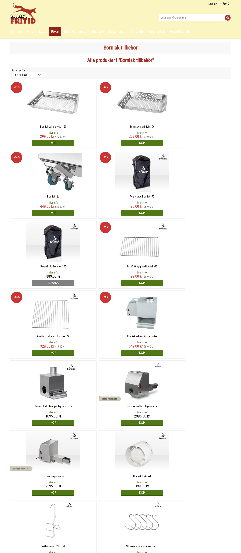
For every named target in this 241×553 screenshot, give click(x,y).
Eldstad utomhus (75, 31)
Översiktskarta (18, 505)
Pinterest (126, 499)
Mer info (36, 132)
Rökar (55, 31)
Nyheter (16, 31)
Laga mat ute (118, 31)
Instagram (127, 487)
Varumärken (156, 31)
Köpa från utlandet (20, 493)
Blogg (69, 493)
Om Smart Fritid (74, 499)
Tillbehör (37, 38)
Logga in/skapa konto (22, 510)
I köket (42, 31)
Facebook (127, 493)
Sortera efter (19, 70)
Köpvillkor (15, 498)
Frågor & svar (17, 487)
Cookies (14, 516)
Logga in (212, 3)
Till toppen (120, 468)
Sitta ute (138, 31)
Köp (37, 143)
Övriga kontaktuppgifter (190, 493)
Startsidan (15, 38)
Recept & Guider (180, 31)
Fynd (30, 31)
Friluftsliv (98, 31)
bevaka (36, 213)
